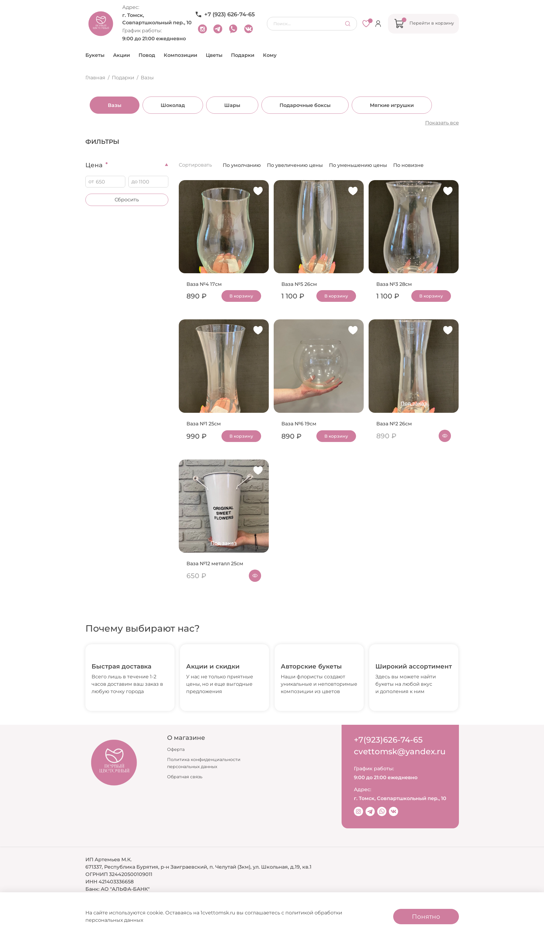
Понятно (426, 916)
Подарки (242, 55)
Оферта (176, 749)
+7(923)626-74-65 (388, 740)
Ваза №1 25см (203, 424)
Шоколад (168, 105)
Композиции (180, 55)
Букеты (94, 55)
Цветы (214, 55)
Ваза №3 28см (394, 284)
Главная (95, 78)
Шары (228, 105)
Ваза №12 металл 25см (214, 563)
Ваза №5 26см (299, 284)
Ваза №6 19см (298, 424)
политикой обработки (313, 913)
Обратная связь (184, 776)
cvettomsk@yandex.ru (400, 751)
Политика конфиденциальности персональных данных (204, 763)
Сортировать (195, 165)
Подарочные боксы (300, 105)
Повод (147, 55)
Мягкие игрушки (387, 105)
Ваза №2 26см (394, 424)
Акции (121, 55)
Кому (269, 55)
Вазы (110, 105)
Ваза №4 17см (204, 284)
